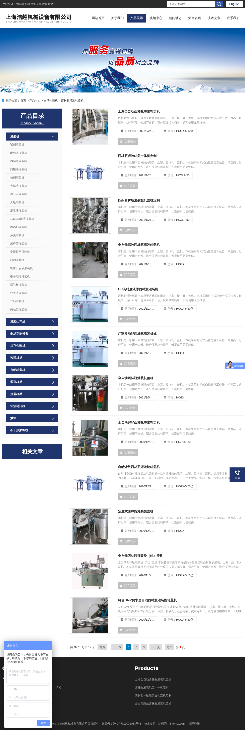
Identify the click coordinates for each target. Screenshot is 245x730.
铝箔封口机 (17, 406)
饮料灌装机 (17, 301)
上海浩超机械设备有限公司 (30, 4)
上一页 (117, 647)
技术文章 (213, 18)
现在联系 (128, 141)
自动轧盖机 (51, 100)
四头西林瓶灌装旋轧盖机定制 (139, 200)
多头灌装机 (17, 235)
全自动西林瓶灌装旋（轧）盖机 (140, 556)
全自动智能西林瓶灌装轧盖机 (139, 422)
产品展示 (136, 18)
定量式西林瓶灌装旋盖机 (135, 511)
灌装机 (14, 136)
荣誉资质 (194, 18)
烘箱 (13, 418)
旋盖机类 (16, 394)
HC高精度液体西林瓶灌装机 (138, 289)
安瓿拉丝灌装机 (20, 251)
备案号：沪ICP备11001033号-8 (121, 723)
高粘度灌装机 (18, 309)
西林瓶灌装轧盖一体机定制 (137, 156)
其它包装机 (17, 345)
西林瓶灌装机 (18, 161)
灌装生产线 (17, 321)
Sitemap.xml (177, 723)
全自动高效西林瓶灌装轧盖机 (139, 244)
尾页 (169, 647)
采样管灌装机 (18, 243)
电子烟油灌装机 (20, 276)
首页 (23, 100)
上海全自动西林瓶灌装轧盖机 (139, 111)
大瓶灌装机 (17, 202)
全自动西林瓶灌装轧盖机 (135, 378)
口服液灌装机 (18, 169)
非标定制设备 (19, 333)
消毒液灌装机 (18, 210)
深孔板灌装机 (18, 284)
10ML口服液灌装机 (22, 218)
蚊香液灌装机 (18, 293)
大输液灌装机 (18, 185)
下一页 (155, 647)
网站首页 (98, 18)
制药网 (162, 723)
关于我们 (117, 18)
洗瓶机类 (16, 357)
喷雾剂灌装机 (18, 227)
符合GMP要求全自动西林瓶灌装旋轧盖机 (147, 600)
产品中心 (35, 100)
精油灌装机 (17, 260)
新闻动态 (175, 18)
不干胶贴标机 (19, 430)
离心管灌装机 (18, 194)
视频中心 (155, 18)
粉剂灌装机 (17, 177)
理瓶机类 (16, 382)
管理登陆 (194, 723)
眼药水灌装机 (18, 152)
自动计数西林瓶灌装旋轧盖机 (139, 467)
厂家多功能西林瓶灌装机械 (137, 333)
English (234, 4)
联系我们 (233, 18)
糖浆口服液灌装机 (21, 268)
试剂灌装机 (17, 144)
